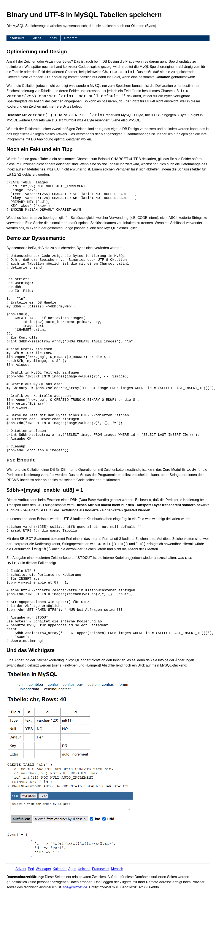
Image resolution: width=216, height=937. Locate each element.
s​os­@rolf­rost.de (75, 887)
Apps (72, 869)
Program (70, 38)
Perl (31, 869)
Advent (21, 869)
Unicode (84, 869)
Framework (100, 869)
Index (53, 38)
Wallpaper (43, 869)
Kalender (60, 869)
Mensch (117, 869)
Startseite (17, 38)
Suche (36, 38)
